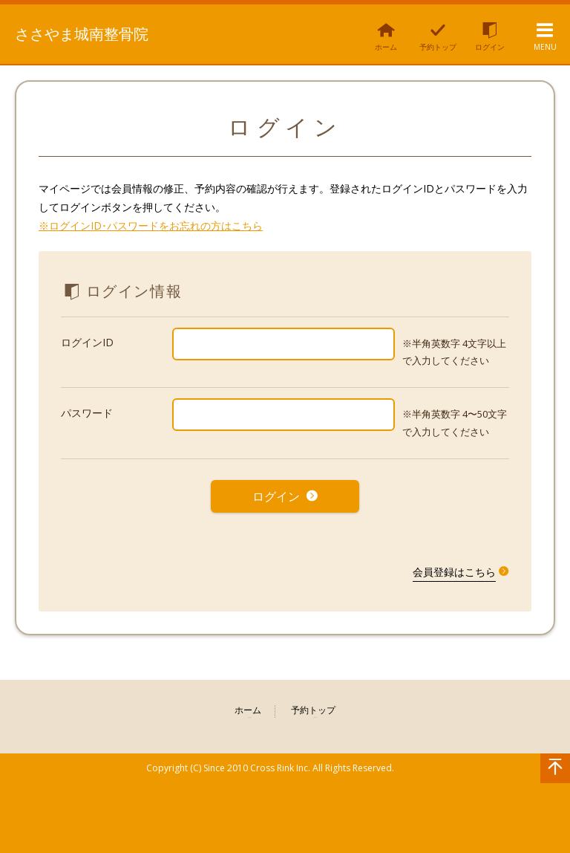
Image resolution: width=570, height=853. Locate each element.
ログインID (87, 342)
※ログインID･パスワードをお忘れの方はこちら (151, 225)
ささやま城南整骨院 (90, 33)
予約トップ (313, 706)
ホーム (248, 706)
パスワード (87, 413)
